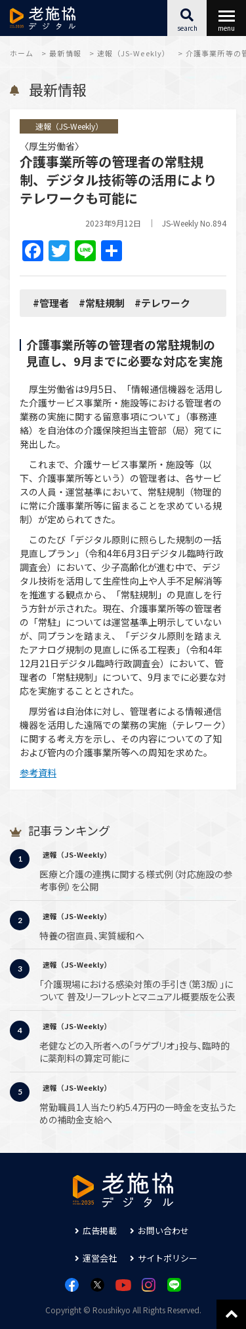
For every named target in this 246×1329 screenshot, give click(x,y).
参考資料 (38, 772)
